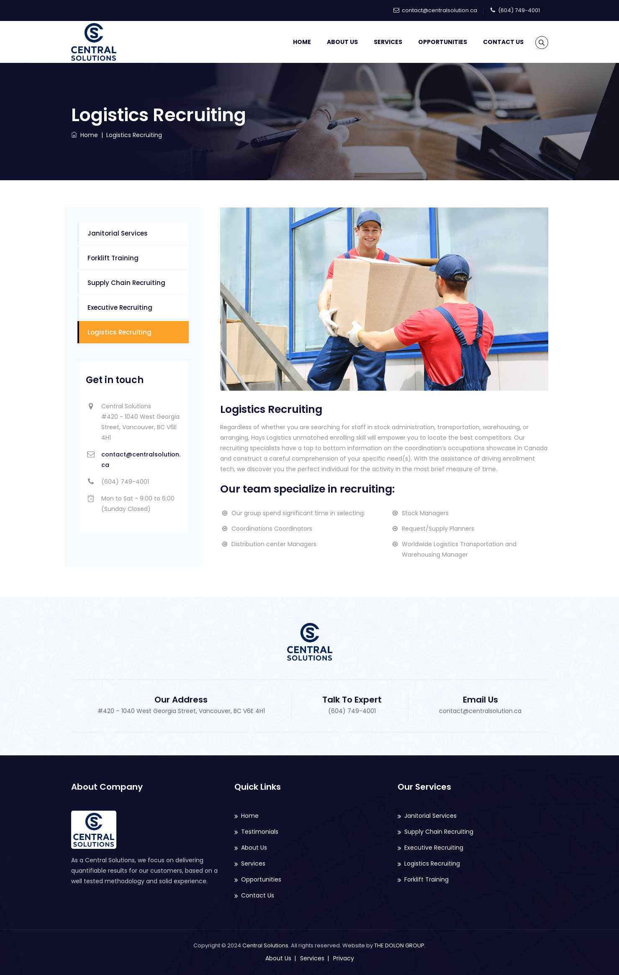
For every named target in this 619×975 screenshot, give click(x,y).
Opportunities (432, 42)
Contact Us (493, 42)
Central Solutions (265, 945)
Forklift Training (113, 258)
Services (377, 42)
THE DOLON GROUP (399, 945)
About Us (331, 42)
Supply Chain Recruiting (126, 282)
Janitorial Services (117, 233)
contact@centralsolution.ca (439, 10)
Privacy (343, 958)
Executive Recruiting (119, 307)
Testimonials (259, 831)
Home (292, 42)
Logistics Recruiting (119, 332)
